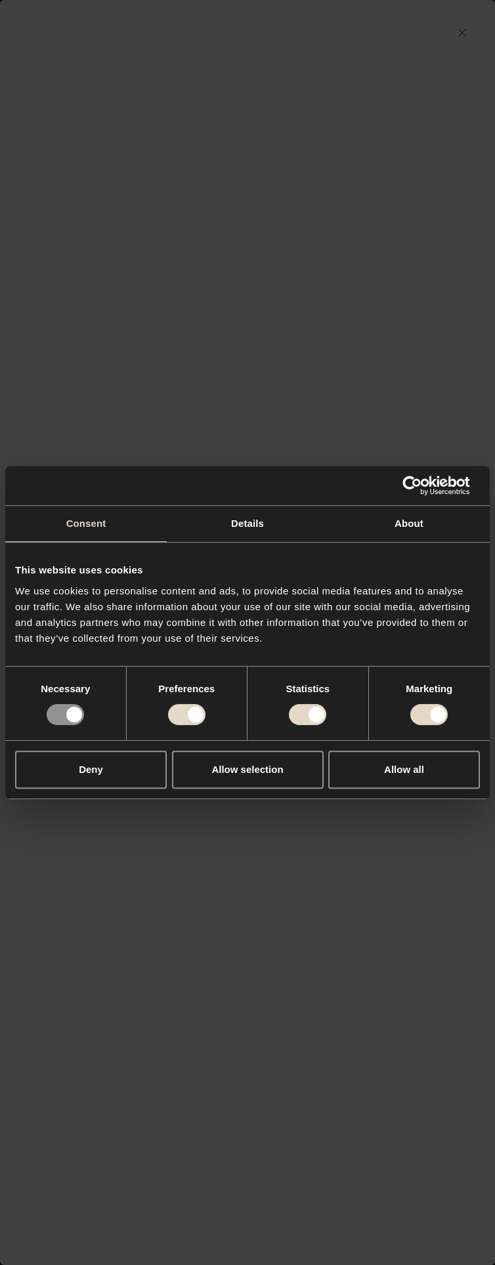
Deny (91, 769)
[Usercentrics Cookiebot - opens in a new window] (422, 485)
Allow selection (247, 769)
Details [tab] (247, 523)
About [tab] (409, 523)
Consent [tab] (86, 523)
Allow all (404, 769)
